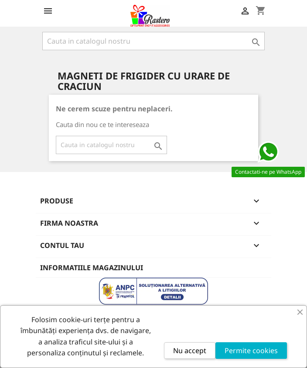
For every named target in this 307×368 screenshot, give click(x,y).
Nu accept (189, 350)
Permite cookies (251, 350)
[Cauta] (153, 41)
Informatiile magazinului (91, 267)
